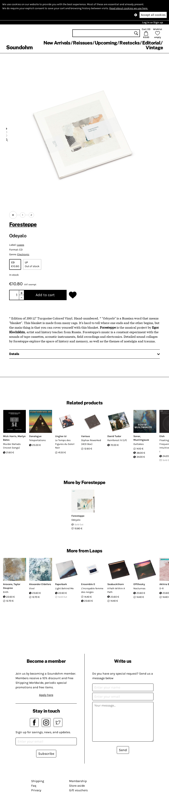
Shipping (37, 781)
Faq (33, 785)
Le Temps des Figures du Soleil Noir (64, 444)
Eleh (162, 436)
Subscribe (46, 754)
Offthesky (139, 584)
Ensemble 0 (88, 584)
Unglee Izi (61, 436)
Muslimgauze (141, 439)
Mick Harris (9, 436)
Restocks (129, 43)
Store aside (77, 785)
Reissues (82, 43)
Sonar (136, 436)
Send (123, 750)
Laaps (20, 244)
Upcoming (106, 43)
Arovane (7, 584)
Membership (78, 781)
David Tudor (114, 436)
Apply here (46, 695)
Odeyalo (75, 519)
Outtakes (138, 444)
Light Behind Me (64, 588)
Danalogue (35, 436)
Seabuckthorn (115, 584)
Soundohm (19, 47)
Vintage (154, 47)
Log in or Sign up (152, 22)
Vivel (32, 588)
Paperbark (61, 584)
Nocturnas (139, 588)
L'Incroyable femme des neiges (92, 590)
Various (85, 436)
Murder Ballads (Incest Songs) (12, 446)
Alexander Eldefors (40, 584)
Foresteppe (23, 224)
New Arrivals (56, 43)
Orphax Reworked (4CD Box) (91, 442)
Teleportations (37, 440)
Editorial (151, 43)
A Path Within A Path (116, 590)
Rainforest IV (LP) (117, 440)
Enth (5, 592)
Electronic (23, 254)
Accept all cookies (153, 15)
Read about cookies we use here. (128, 8)
